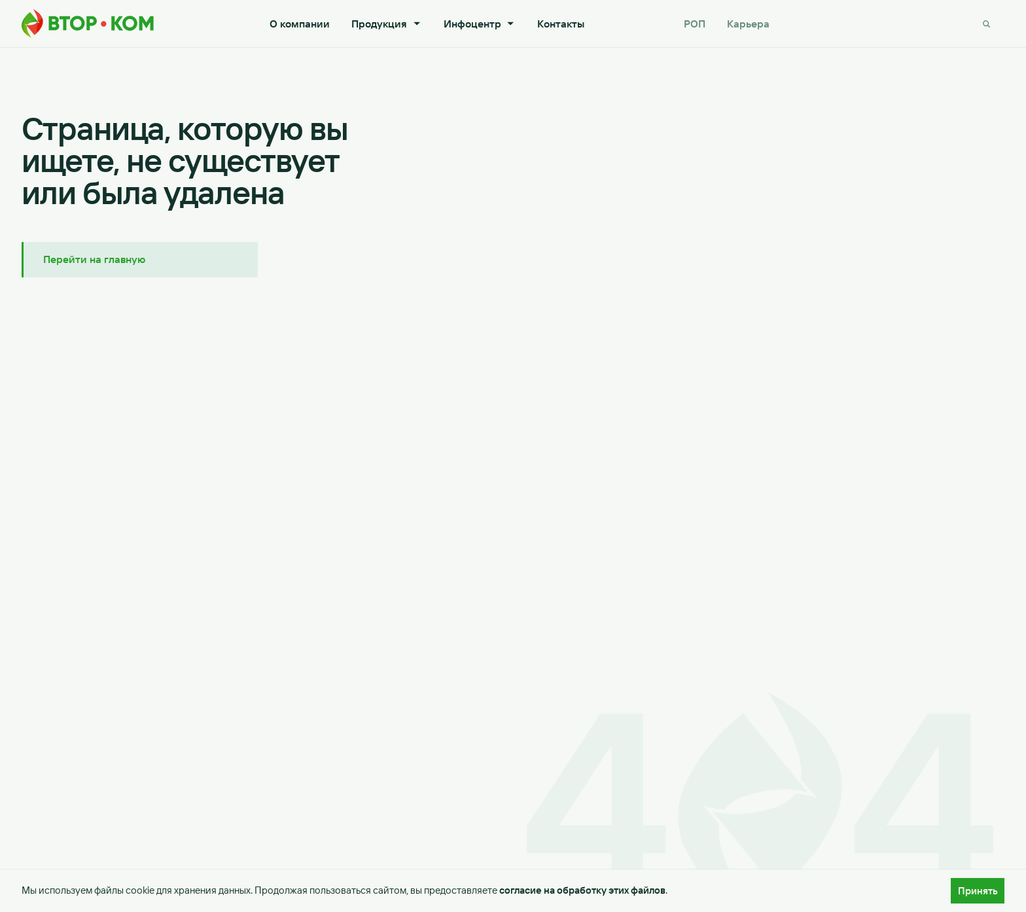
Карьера (748, 23)
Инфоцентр (480, 23)
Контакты (560, 23)
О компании (300, 23)
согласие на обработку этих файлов (582, 890)
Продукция (386, 23)
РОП (694, 23)
